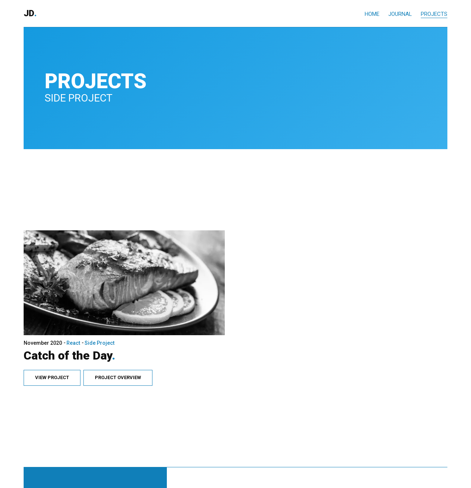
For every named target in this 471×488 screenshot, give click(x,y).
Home (372, 14)
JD (30, 13)
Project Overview (117, 364)
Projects (434, 14)
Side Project (98, 329)
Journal (400, 14)
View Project (51, 364)
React (72, 329)
